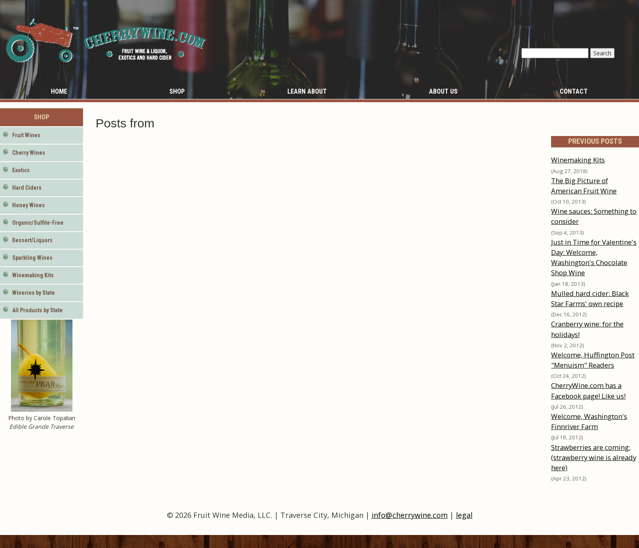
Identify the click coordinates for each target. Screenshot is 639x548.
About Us (443, 91)
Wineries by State (33, 292)
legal (464, 515)
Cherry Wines (28, 152)
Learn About (307, 91)
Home (59, 91)
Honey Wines (28, 205)
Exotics (21, 170)
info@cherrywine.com (410, 515)
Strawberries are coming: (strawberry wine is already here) (593, 457)
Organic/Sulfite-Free (37, 222)
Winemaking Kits (33, 275)
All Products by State (37, 310)
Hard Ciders (27, 187)
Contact (574, 91)
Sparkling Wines (32, 257)
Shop (177, 91)
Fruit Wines (26, 135)
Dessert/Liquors (32, 240)
